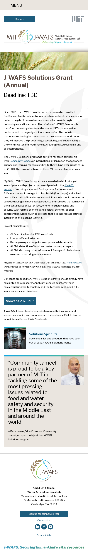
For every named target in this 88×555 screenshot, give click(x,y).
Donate (19, 19)
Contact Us (44, 520)
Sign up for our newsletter (44, 513)
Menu (16, 5)
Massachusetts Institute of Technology (44, 496)
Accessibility (44, 535)
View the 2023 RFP (20, 301)
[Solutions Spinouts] (44, 338)
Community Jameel (20, 160)
